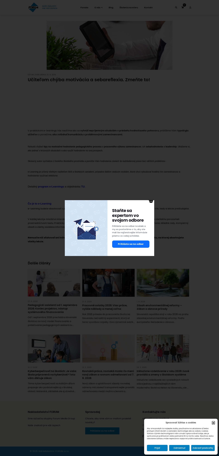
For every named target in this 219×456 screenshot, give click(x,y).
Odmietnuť (179, 448)
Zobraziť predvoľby (203, 448)
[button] (213, 422)
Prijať (157, 448)
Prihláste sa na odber (131, 244)
